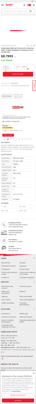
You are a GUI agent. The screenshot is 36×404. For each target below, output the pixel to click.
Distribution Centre (8, 266)
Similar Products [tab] (7, 96)
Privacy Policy (24, 269)
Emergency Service (15, 223)
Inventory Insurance (8, 317)
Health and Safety (7, 303)
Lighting (4, 296)
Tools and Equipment (27, 300)
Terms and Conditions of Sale (9, 273)
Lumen (18, 258)
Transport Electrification (24, 304)
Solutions (18, 309)
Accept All (18, 400)
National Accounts (25, 317)
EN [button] (32, 1)
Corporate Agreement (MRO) (27, 321)
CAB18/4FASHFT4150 (8, 115)
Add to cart (18, 74)
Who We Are (5, 263)
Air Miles (11, 246)
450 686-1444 (9, 345)
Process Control (25, 286)
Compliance (5, 269)
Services (18, 282)
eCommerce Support (26, 277)
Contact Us (5, 277)
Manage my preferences (18, 395)
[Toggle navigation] (2, 5)
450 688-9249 (12, 341)
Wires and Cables (25, 296)
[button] (5, 139)
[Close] (34, 373)
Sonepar (22, 263)
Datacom (22, 291)
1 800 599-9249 (14, 343)
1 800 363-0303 (21, 347)
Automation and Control (7, 287)
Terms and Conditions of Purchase (27, 273)
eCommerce (5, 313)
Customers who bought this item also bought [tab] (18, 96)
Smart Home (6, 300)
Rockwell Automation (16, 230)
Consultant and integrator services (8, 326)
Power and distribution (5, 292)
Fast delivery (13, 239)
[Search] (18, 11)
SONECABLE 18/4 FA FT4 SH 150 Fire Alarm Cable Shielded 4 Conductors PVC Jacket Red (16, 117)
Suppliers (22, 266)
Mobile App (23, 313)
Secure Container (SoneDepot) (7, 321)
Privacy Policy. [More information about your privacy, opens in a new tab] (16, 391)
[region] (18, 387)
